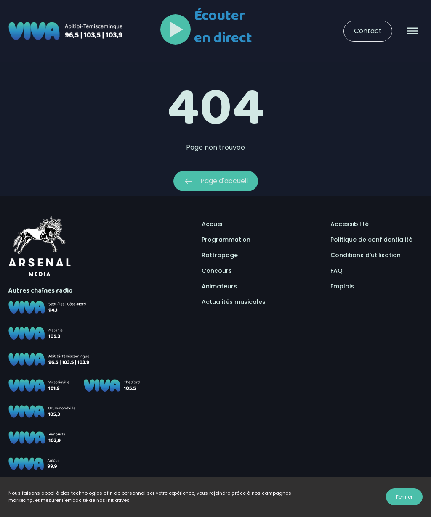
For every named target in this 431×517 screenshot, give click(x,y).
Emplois (342, 286)
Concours (217, 270)
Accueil (213, 224)
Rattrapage (220, 255)
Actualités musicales (234, 302)
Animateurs (219, 286)
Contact (368, 31)
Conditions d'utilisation (365, 255)
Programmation (226, 239)
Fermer (404, 496)
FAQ (336, 270)
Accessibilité (349, 224)
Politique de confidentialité (371, 239)
